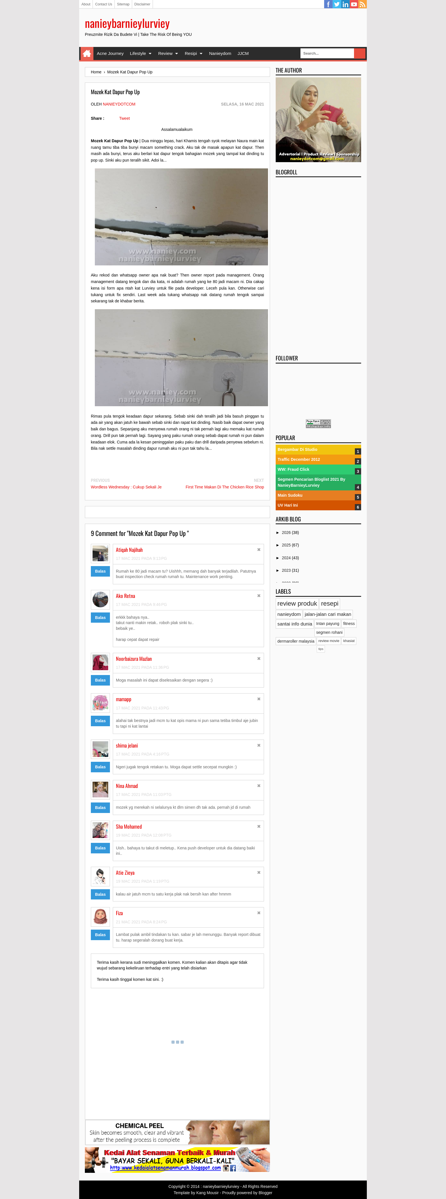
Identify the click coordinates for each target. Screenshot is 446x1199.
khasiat (349, 641)
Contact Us (103, 4)
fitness (349, 623)
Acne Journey (110, 53)
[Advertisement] (318, 264)
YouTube (354, 4)
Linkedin (345, 4)
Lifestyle (138, 53)
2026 (287, 532)
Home (87, 53)
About (85, 4)
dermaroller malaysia (295, 641)
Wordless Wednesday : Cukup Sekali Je (126, 487)
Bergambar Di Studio (297, 449)
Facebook (328, 4)
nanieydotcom (119, 104)
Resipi (191, 53)
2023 (287, 570)
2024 (287, 558)
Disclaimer (142, 4)
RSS (362, 4)
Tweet (124, 118)
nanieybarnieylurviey (127, 22)
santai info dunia (294, 624)
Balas (100, 571)
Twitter (337, 4)
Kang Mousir (207, 1192)
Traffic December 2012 (299, 459)
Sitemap (123, 4)
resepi (329, 603)
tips (320, 649)
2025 (287, 545)
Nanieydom (220, 53)
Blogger (265, 1192)
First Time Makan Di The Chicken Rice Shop (225, 487)
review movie (328, 641)
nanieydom (289, 614)
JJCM (243, 53)
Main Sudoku (290, 495)
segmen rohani (329, 632)
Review (165, 53)
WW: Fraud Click (293, 469)
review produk (297, 603)
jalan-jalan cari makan (328, 614)
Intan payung (327, 623)
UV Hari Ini (288, 505)
